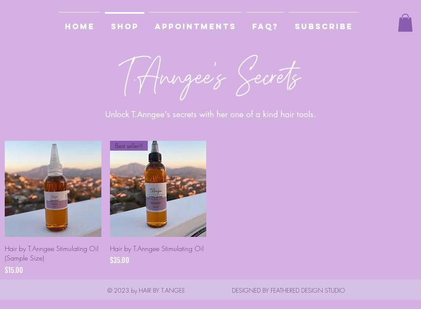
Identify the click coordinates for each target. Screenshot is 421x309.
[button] (324, 22)
